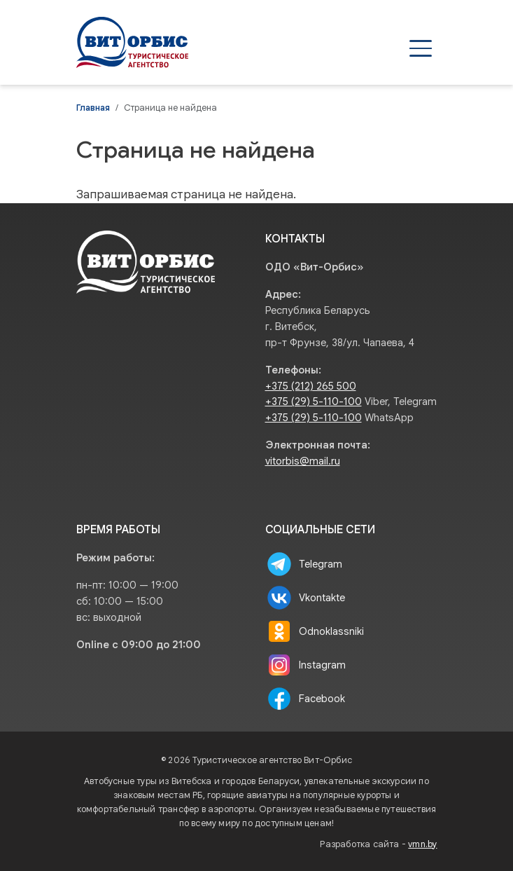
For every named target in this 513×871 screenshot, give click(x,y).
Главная (93, 108)
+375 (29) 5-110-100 (313, 401)
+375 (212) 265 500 (310, 386)
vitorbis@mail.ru (302, 461)
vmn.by (422, 844)
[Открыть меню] (420, 48)
